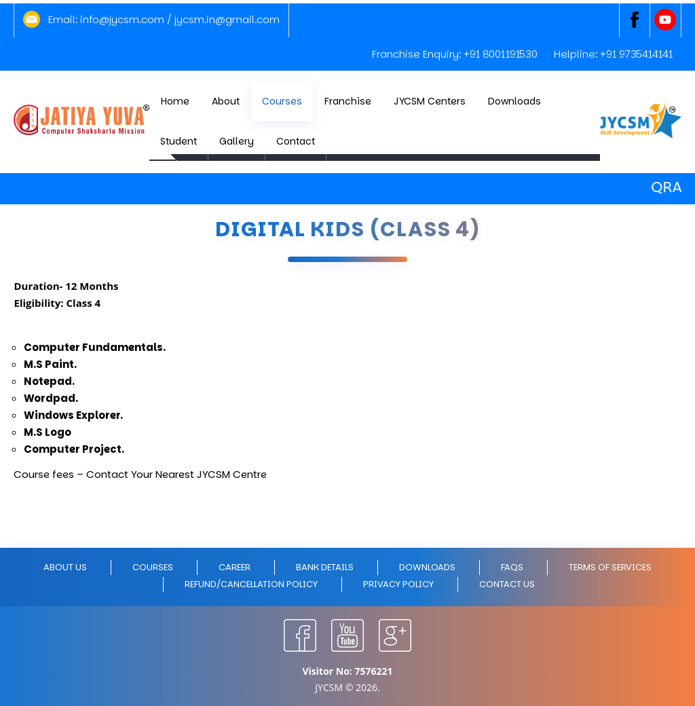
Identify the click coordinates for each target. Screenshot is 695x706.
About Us (65, 567)
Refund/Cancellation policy (251, 584)
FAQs (512, 567)
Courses (282, 101)
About (226, 101)
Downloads (514, 101)
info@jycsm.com (122, 19)
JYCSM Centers (430, 101)
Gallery (236, 141)
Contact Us (507, 584)
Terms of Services (610, 567)
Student (178, 141)
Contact (295, 141)
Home (175, 101)
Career (234, 567)
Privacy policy (398, 584)
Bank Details (325, 567)
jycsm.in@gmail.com (227, 19)
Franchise (347, 101)
